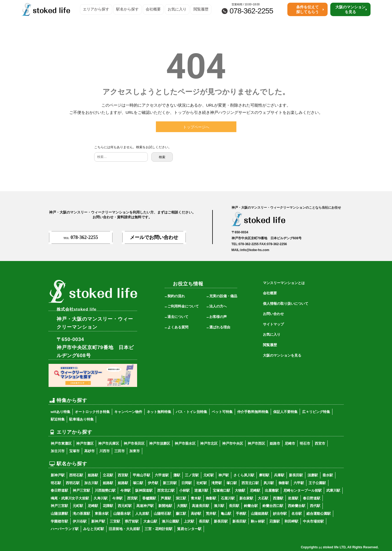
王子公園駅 (317, 483)
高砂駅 (196, 514)
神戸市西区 (256, 443)
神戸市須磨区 (159, 443)
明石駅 (56, 483)
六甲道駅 (162, 475)
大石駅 (263, 498)
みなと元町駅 (93, 529)
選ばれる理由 (219, 327)
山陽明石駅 (162, 514)
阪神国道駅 (144, 490)
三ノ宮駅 (192, 475)
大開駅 (182, 506)
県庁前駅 (132, 521)
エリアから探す (96, 9)
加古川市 (58, 451)
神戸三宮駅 (81, 490)
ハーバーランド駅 (65, 529)
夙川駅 (268, 483)
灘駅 (176, 475)
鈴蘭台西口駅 (272, 506)
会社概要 (153, 9)
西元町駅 (125, 506)
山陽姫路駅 (259, 514)
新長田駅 (296, 475)
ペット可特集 (222, 412)
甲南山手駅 (141, 475)
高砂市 (89, 451)
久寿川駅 (101, 498)
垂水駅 (328, 475)
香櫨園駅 (149, 498)
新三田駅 (170, 483)
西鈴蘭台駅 (296, 506)
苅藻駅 (274, 521)
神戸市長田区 (134, 443)
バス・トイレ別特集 (191, 412)
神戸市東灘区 (61, 443)
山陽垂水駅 (122, 514)
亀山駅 (226, 514)
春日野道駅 (59, 490)
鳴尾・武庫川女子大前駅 (70, 498)
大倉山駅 (150, 521)
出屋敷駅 (272, 490)
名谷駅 (296, 514)
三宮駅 (115, 521)
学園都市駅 (59, 521)
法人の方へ (218, 306)
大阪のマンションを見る (350, 9)
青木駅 (196, 498)
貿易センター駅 (189, 529)
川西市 (104, 451)
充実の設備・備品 (223, 296)
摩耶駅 (264, 475)
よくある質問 (177, 327)
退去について (177, 317)
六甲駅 (299, 483)
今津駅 (125, 490)
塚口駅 (138, 483)
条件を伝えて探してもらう (307, 9)
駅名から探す (127, 9)
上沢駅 (189, 521)
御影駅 (284, 483)
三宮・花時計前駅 (159, 529)
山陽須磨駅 (59, 514)
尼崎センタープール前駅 (302, 490)
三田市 (119, 451)
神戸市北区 (209, 443)
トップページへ (196, 127)
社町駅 (201, 483)
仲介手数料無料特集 (253, 412)
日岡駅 (186, 483)
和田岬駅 (291, 521)
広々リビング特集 (316, 412)
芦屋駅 (166, 498)
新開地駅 (165, 506)
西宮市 (320, 443)
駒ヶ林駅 (258, 521)
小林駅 (184, 490)
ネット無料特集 (159, 412)
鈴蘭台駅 (251, 506)
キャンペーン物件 (128, 412)
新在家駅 (246, 498)
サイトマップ (273, 324)
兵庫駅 (279, 475)
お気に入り (177, 9)
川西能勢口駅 (105, 490)
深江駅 (181, 498)
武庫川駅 (333, 490)
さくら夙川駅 (243, 475)
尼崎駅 (255, 490)
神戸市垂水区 (185, 443)
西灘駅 (278, 498)
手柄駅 (241, 514)
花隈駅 (108, 506)
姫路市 (275, 443)
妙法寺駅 (280, 514)
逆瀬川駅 (201, 490)
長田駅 (234, 506)
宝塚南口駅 (221, 490)
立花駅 (108, 475)
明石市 (305, 443)
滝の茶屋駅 (81, 514)
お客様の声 (218, 317)
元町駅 (208, 475)
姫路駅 (93, 475)
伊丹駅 (153, 483)
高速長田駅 (200, 506)
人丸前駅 (142, 514)
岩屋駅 (293, 498)
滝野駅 (216, 483)
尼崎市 (290, 443)
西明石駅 (76, 475)
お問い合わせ (273, 314)
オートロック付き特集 (92, 412)
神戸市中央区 (232, 443)
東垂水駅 (102, 514)
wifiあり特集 (61, 412)
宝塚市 (74, 451)
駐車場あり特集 (81, 419)
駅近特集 (58, 419)
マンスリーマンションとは (284, 283)
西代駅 (315, 506)
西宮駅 (123, 475)
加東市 (134, 451)
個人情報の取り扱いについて (285, 304)
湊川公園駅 (170, 521)
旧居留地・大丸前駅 (124, 529)
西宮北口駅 (250, 483)
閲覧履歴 (200, 9)
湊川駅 (219, 506)
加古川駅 (91, 483)
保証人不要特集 (285, 412)
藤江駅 (181, 514)
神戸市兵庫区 (108, 443)
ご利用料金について (183, 306)
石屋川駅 (228, 498)
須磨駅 (312, 475)
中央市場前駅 (313, 521)
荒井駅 (211, 514)
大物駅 (240, 490)
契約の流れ (176, 296)
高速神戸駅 (145, 506)
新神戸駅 (58, 475)
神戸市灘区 (85, 443)
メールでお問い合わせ (154, 237)
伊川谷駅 (80, 521)
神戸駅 (223, 475)
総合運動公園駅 (318, 514)
